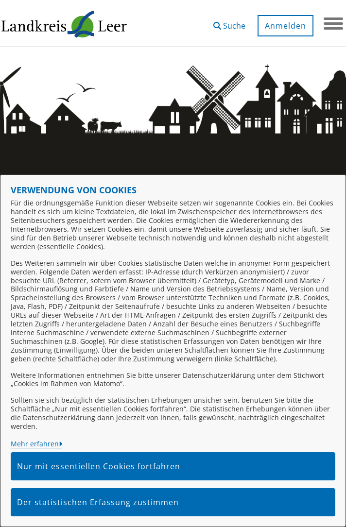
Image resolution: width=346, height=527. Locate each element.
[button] (229, 22)
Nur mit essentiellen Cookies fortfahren (98, 466)
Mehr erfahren (35, 443)
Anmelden (285, 25)
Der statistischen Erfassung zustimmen (98, 502)
